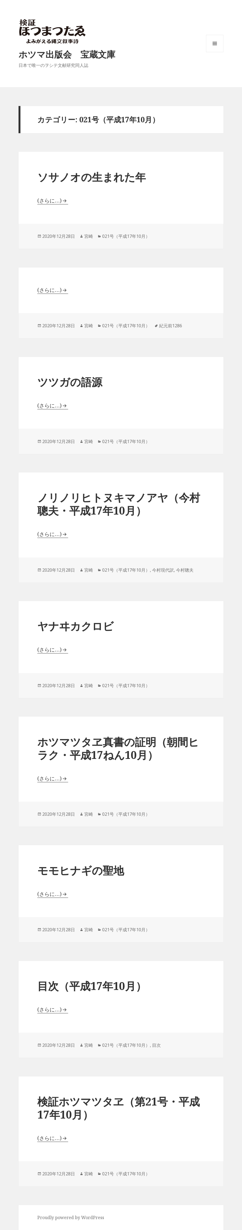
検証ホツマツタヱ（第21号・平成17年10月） (118, 1108)
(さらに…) (49, 200)
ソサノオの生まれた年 (91, 177)
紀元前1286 (170, 326)
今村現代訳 (163, 570)
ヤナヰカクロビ (75, 626)
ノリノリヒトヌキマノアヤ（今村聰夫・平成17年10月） (118, 504)
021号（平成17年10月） (126, 236)
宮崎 (88, 236)
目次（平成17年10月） (91, 986)
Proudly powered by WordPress (70, 1217)
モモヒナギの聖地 (80, 870)
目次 (156, 1045)
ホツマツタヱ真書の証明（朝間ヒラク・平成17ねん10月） (118, 748)
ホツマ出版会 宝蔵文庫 (67, 54)
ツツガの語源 (69, 382)
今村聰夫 (184, 570)
